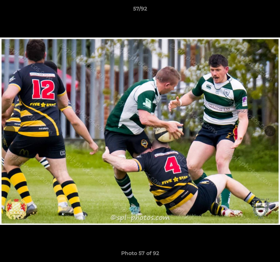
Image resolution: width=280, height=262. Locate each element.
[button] (271, 10)
